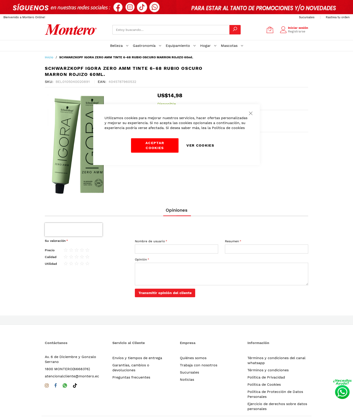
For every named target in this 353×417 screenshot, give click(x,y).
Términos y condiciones (268, 356)
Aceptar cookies (154, 145)
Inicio (49, 57)
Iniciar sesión (298, 27)
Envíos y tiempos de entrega (137, 344)
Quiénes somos (193, 344)
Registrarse (296, 31)
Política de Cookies (264, 371)
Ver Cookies (200, 145)
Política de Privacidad (266, 364)
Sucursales (307, 17)
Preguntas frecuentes (131, 364)
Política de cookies (228, 128)
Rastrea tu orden (338, 17)
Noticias (187, 366)
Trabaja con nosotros (198, 351)
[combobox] (170, 29)
